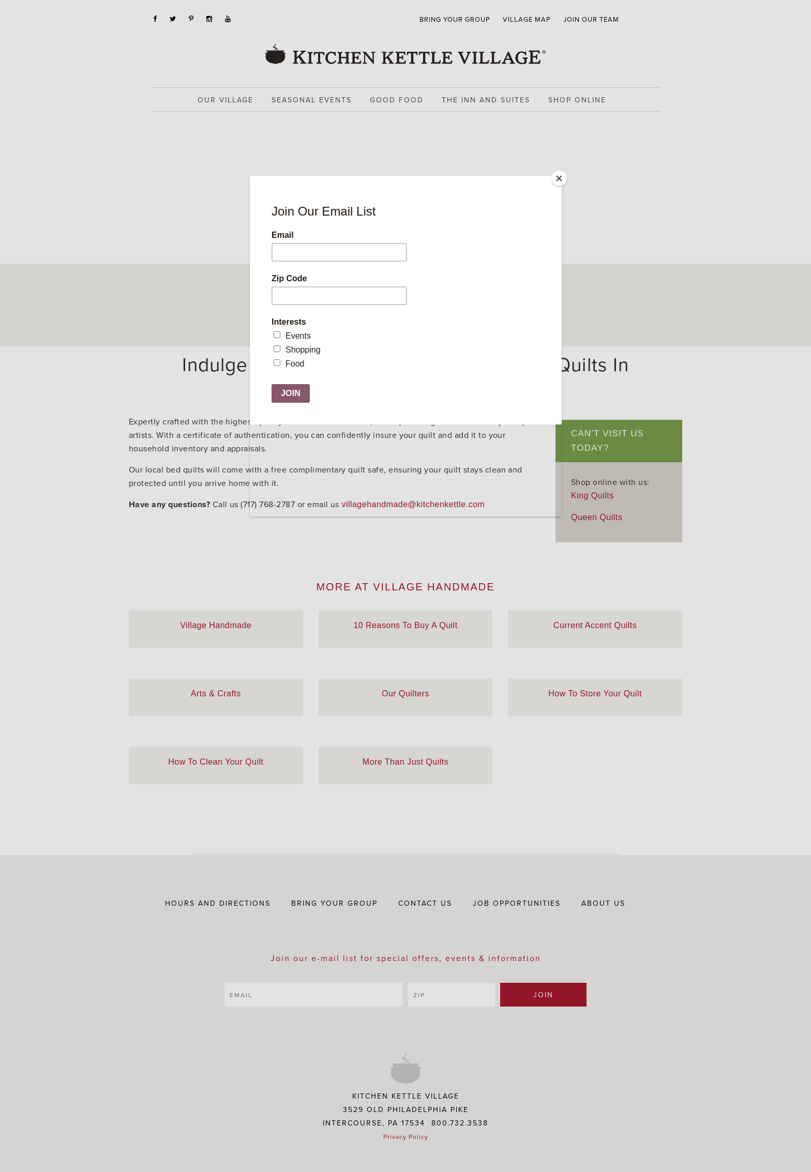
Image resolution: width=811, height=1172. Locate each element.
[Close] (559, 178)
